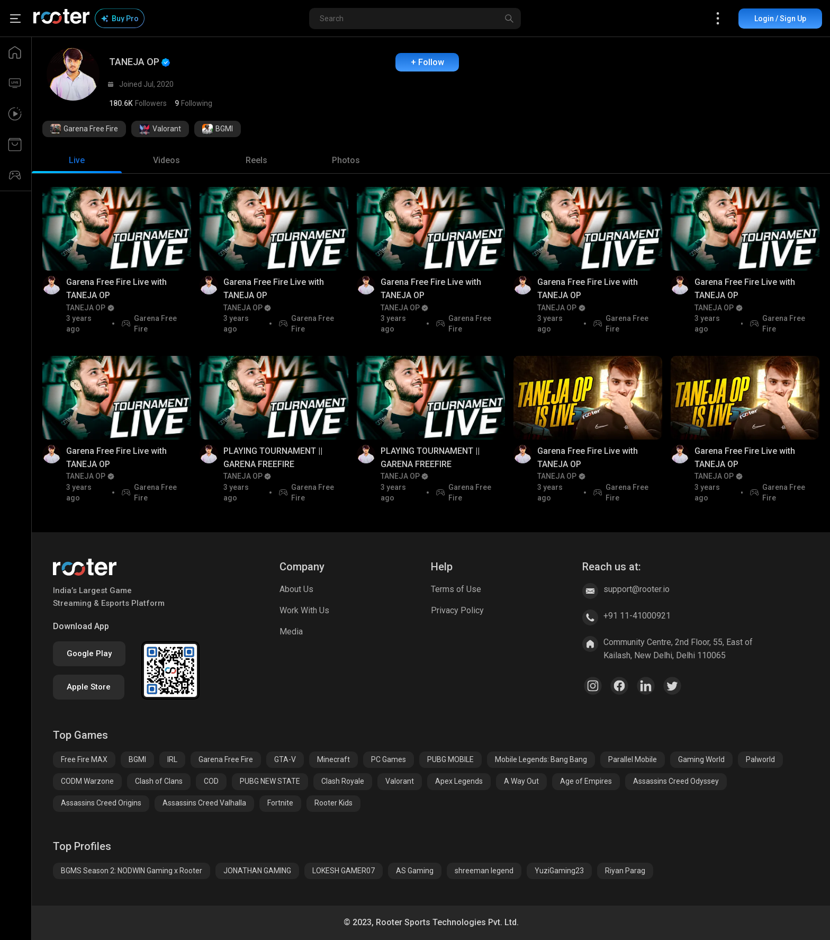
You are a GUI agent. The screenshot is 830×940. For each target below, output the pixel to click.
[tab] (77, 160)
